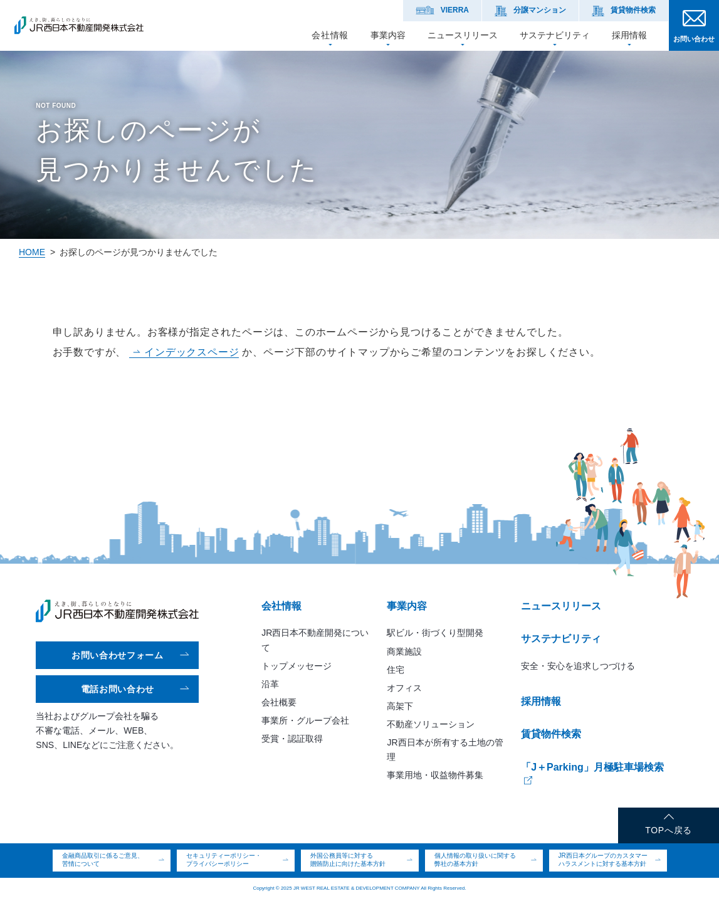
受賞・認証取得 (292, 739)
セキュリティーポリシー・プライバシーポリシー (223, 859)
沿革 (270, 684)
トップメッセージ (296, 666)
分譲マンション (539, 10)
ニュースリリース (463, 34)
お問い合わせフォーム (117, 655)
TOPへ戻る (668, 830)
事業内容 (388, 34)
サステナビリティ (555, 34)
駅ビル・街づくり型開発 (435, 633)
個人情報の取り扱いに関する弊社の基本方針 (475, 859)
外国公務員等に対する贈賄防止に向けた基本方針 (348, 859)
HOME (32, 252)
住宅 (395, 670)
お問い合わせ (694, 39)
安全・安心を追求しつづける (578, 666)
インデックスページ (191, 352)
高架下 (400, 706)
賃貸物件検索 (633, 10)
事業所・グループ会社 (305, 720)
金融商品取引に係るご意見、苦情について (103, 859)
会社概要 (279, 702)
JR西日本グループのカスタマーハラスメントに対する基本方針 (603, 859)
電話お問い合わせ (118, 689)
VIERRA (455, 10)
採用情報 (629, 34)
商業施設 (404, 651)
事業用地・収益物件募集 (435, 775)
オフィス (404, 688)
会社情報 (330, 34)
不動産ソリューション (431, 724)
